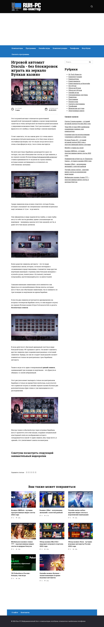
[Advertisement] (52, 29)
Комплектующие (60, 48)
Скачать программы (20, 54)
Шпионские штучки (76, 108)
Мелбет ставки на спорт (74, 148)
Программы (31, 48)
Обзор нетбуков (74, 88)
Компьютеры (17, 48)
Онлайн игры (44, 48)
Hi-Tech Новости (74, 74)
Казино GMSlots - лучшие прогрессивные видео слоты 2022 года (78, 153)
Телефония (74, 48)
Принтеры (72, 97)
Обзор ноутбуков (75, 90)
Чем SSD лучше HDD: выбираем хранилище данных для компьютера (77, 129)
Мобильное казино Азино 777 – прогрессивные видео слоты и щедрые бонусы (77, 179)
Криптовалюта (74, 81)
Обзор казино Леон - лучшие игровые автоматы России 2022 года (80, 568)
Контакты (25, 613)
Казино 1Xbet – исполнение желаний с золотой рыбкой (51, 536)
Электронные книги (76, 111)
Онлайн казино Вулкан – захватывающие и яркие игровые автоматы (50, 599)
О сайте (15, 613)
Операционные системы (78, 95)
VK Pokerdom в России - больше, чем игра (20, 598)
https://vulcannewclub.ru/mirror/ (44, 157)
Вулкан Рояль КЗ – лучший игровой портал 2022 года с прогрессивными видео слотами (78, 142)
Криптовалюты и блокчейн (79, 83)
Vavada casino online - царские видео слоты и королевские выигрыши (77, 172)
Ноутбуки (86, 48)
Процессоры (73, 102)
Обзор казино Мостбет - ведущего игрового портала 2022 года (51, 568)
